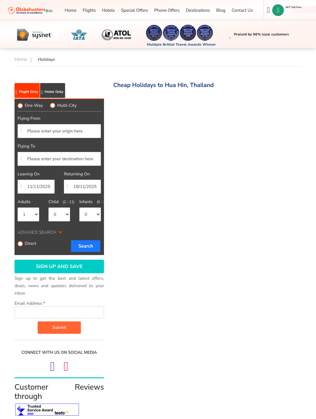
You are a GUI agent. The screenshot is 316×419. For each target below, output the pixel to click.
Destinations (198, 10)
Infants (90, 202)
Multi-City (63, 105)
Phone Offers (167, 10)
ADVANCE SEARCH (37, 232)
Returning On (77, 174)
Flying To (26, 146)
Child (59, 202)
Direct (27, 243)
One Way (30, 105)
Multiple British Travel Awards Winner (181, 44)
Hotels (108, 10)
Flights (89, 10)
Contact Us (242, 10)
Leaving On (29, 174)
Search (85, 246)
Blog (221, 10)
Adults (24, 202)
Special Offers (134, 10)
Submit (59, 327)
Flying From (29, 118)
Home (71, 10)
